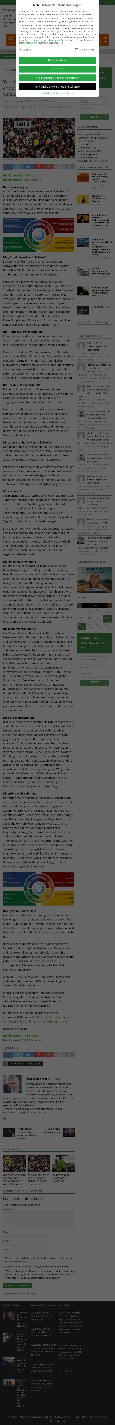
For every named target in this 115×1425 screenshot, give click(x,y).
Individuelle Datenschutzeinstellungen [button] (57, 86)
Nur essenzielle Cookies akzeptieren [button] (57, 78)
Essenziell (25, 49)
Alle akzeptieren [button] (57, 60)
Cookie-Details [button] (48, 93)
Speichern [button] (57, 69)
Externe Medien (84, 49)
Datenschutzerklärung (49, 40)
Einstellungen (30, 42)
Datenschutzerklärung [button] (64, 93)
